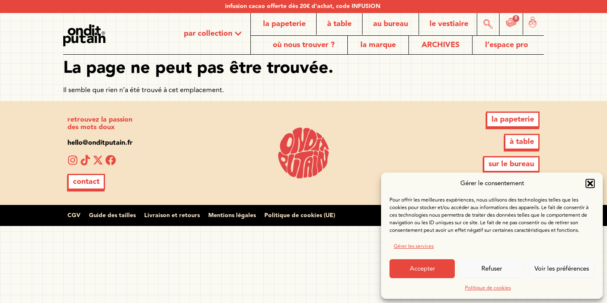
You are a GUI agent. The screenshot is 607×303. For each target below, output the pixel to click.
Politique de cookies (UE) (299, 215)
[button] (590, 183)
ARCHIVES (440, 45)
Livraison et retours (172, 215)
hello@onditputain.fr (100, 143)
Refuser (491, 269)
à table (339, 24)
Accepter (422, 269)
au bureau (390, 24)
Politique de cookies (488, 288)
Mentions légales (232, 215)
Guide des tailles (112, 215)
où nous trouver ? (304, 45)
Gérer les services (414, 246)
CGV (74, 215)
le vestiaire (449, 24)
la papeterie (284, 24)
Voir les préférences (561, 269)
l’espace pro (506, 45)
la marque (378, 45)
